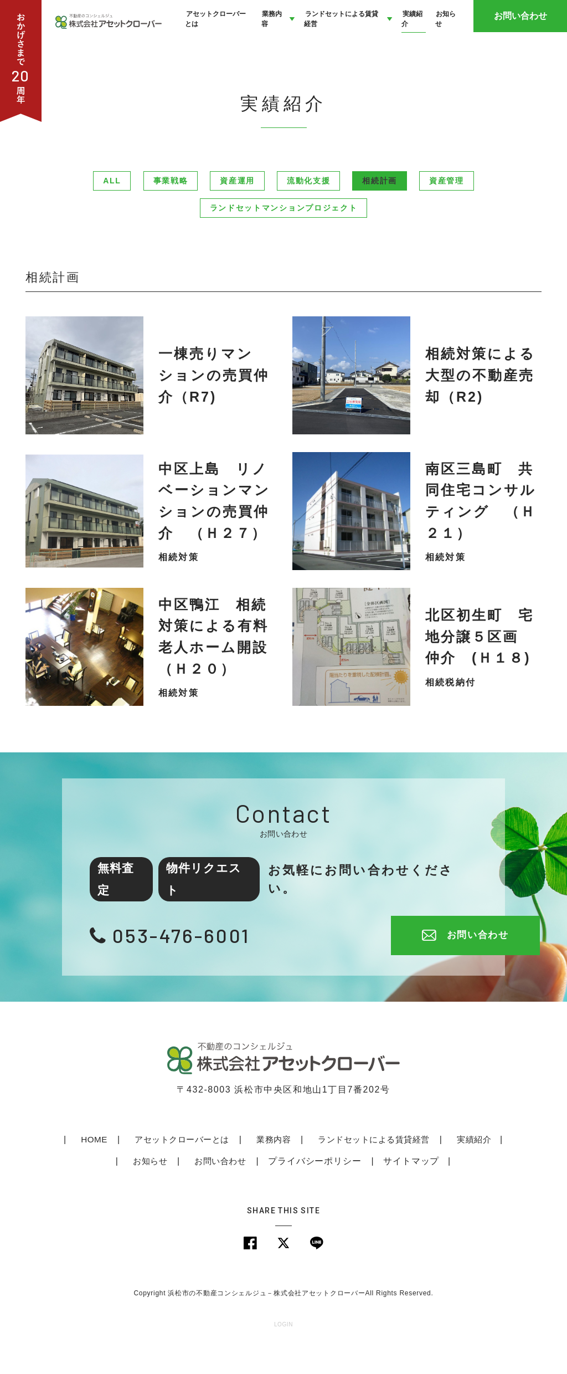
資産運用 (237, 209)
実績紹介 (472, 1167)
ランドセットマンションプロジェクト (284, 236)
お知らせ (148, 1189)
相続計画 (379, 209)
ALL (112, 209)
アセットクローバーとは (178, 1167)
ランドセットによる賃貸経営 (371, 1167)
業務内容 (269, 1167)
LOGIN (283, 1354)
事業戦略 (170, 209)
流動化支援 (308, 209)
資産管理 (446, 209)
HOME (90, 1167)
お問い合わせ (525, 33)
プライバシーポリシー (313, 1189)
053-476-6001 (185, 963)
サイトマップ (410, 1189)
